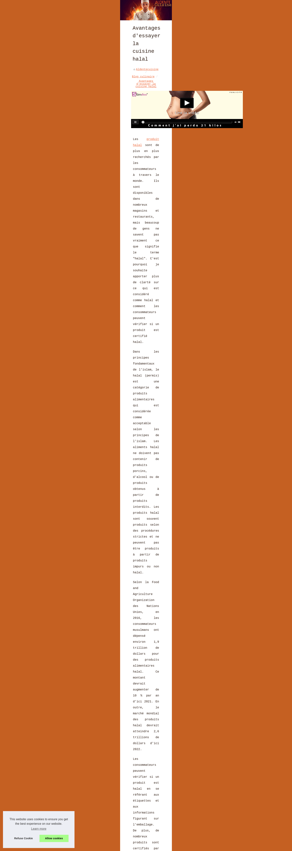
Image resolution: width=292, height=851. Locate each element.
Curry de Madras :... (223, 135)
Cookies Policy (116, 847)
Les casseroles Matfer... (226, 179)
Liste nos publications (87, 847)
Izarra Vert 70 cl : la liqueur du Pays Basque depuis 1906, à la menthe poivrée (115, 795)
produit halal (55, 178)
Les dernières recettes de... (224, 105)
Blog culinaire (76, 125)
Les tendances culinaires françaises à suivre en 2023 (101, 822)
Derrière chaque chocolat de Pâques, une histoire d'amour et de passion (115, 816)
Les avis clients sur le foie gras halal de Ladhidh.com (102, 787)
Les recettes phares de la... (224, 200)
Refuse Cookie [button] (23, 838)
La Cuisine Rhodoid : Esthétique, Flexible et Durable (67, 743)
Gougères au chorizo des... (227, 171)
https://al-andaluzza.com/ (58, 386)
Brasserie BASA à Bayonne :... (226, 125)
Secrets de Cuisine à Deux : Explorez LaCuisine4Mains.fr (103, 803)
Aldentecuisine (49, 125)
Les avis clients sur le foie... (225, 144)
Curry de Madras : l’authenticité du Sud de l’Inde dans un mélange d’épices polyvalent (111, 780)
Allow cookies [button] (54, 838)
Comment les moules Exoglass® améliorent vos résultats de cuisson (110, 829)
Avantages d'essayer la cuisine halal (122, 125)
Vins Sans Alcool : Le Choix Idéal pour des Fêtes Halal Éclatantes (111, 835)
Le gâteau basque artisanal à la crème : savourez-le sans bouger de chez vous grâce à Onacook (168, 745)
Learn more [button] (38, 828)
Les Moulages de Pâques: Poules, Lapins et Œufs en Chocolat (106, 809)
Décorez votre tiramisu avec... (224, 189)
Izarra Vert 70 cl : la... (227, 154)
